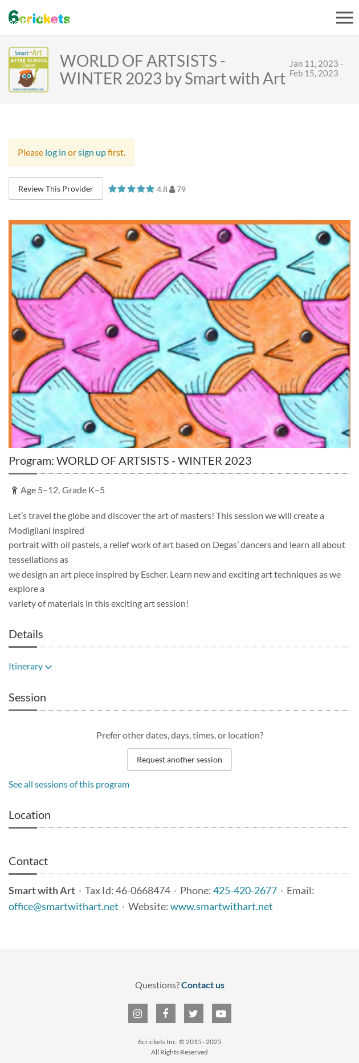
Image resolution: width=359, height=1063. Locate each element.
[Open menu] (344, 17)
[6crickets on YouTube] (221, 1013)
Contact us (203, 984)
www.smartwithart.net (221, 906)
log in (55, 152)
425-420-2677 (245, 890)
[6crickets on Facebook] (166, 1013)
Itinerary (30, 665)
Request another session (179, 759)
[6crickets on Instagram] (138, 1013)
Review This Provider (55, 188)
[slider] (131, 188)
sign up (92, 152)
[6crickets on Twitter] (193, 1013)
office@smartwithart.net (64, 906)
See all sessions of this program (69, 783)
